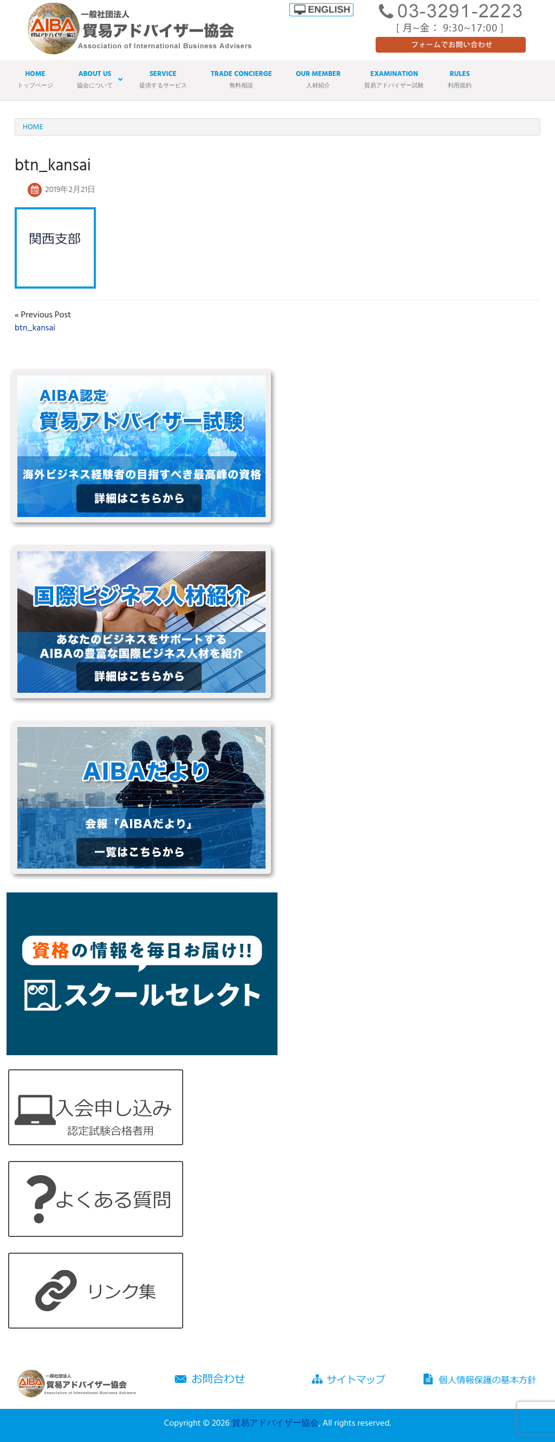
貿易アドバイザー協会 (275, 1424)
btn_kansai (35, 328)
